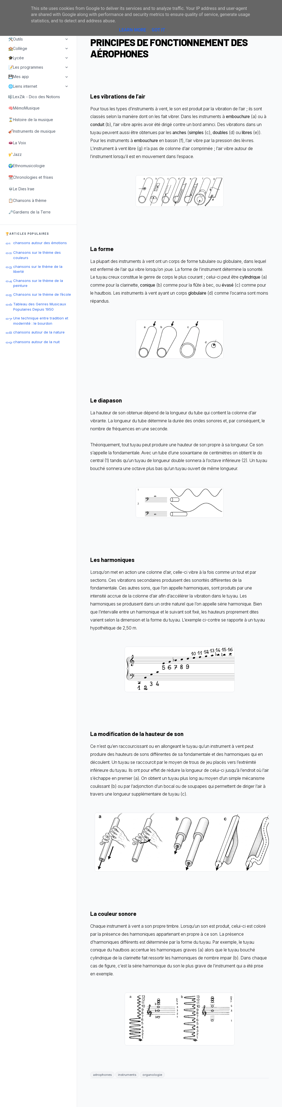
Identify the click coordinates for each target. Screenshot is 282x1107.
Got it (158, 30)
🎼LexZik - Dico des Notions (34, 96)
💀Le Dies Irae (21, 188)
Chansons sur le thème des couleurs (37, 255)
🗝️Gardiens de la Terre (29, 212)
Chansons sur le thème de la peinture (38, 283)
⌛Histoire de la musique (30, 119)
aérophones (102, 1075)
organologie (152, 1075)
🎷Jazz (15, 154)
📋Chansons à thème (27, 200)
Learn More (132, 30)
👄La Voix (17, 142)
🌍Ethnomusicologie (26, 165)
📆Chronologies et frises (30, 177)
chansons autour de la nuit (36, 342)
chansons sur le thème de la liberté (37, 269)
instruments (127, 1075)
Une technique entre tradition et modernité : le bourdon (40, 320)
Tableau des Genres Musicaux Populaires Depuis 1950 (39, 306)
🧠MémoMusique (24, 108)
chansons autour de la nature (39, 332)
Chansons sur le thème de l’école (42, 294)
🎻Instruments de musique (32, 131)
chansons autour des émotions (40, 243)
